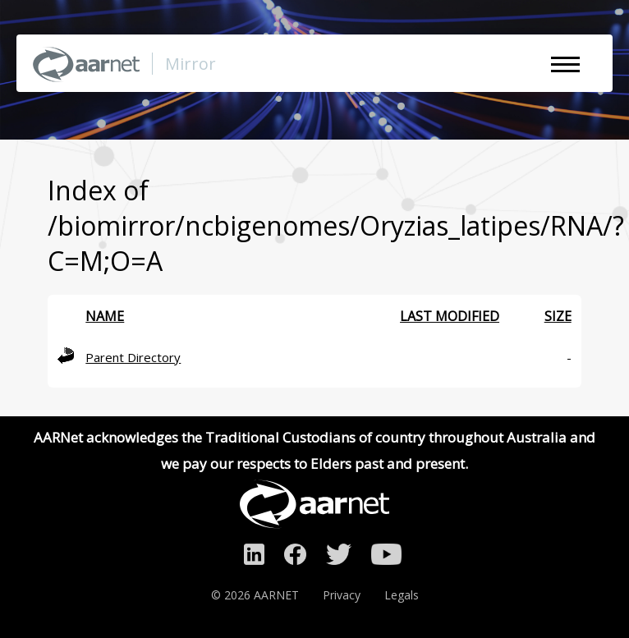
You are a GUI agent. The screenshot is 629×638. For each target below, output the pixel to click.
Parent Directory (133, 357)
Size (558, 316)
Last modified (449, 316)
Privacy (341, 595)
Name (104, 316)
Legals (401, 595)
